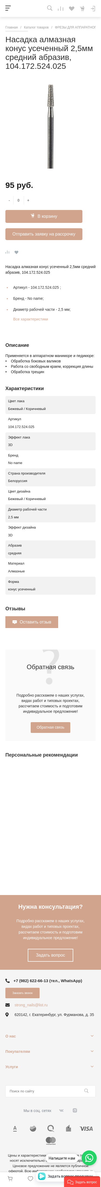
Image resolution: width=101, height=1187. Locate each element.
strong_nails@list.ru (31, 1005)
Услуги (11, 1067)
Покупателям (17, 1051)
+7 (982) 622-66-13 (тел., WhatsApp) (47, 980)
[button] (82, 1181)
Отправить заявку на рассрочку (43, 234)
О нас (10, 1036)
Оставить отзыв (35, 622)
